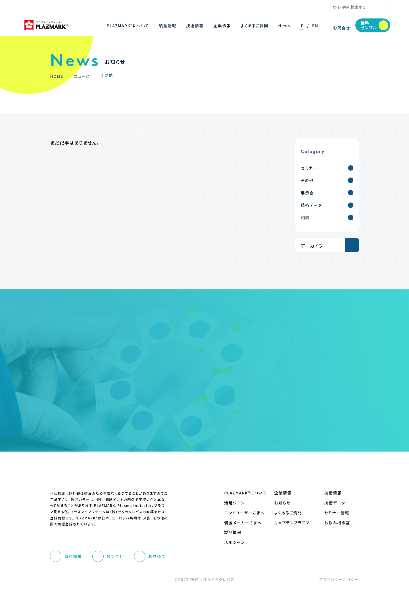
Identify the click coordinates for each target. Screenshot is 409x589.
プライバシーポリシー (339, 579)
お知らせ (282, 503)
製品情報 (232, 532)
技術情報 (333, 493)
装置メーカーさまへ (241, 522)
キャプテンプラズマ (291, 522)
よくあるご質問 (288, 512)
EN (315, 25)
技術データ (334, 503)
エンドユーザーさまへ (241, 512)
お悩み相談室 (337, 522)
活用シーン (234, 503)
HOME (56, 76)
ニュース (82, 76)
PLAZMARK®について (241, 493)
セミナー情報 (336, 512)
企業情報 (283, 493)
